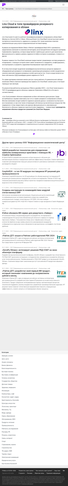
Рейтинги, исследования (10, 429)
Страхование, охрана (9, 444)
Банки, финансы (7, 365)
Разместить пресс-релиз (26, 470)
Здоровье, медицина (9, 387)
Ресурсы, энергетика (9, 435)
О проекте (22, 473)
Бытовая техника (7, 371)
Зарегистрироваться (60, 1)
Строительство (7, 448)
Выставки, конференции (10, 375)
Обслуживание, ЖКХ (8, 419)
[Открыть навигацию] (63, 4)
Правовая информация (53, 473)
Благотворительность (9, 368)
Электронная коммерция (10, 457)
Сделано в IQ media (8, 473)
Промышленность (8, 425)
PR (3, 9)
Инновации (5, 391)
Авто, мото (5, 359)
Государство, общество (9, 381)
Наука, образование (8, 416)
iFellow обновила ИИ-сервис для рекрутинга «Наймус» (27, 213)
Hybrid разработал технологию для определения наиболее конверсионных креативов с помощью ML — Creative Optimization (27, 152)
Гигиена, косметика (8, 378)
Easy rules (57, 470)
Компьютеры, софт (44, 21)
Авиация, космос (7, 356)
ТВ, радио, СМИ (7, 451)
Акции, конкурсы (7, 362)
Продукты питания (8, 422)
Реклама (29, 473)
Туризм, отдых (6, 454)
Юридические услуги (9, 460)
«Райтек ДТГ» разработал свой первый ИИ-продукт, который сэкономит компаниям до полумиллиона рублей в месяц (26, 273)
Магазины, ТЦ (6, 409)
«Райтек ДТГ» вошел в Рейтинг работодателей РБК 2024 (28, 235)
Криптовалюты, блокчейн (10, 400)
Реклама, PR (6, 432)
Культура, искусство (8, 403)
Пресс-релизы (9, 9)
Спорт (4, 441)
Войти (51, 1)
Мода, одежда (6, 413)
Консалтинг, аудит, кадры (10, 397)
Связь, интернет (7, 438)
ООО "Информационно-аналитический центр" (23, 21)
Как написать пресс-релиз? (44, 470)
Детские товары (7, 384)
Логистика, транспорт (9, 406)
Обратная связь (39, 473)
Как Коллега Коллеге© (9, 463)
